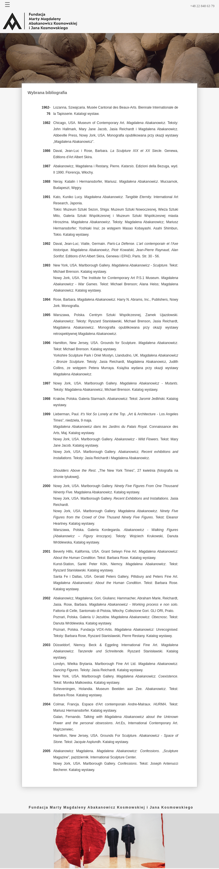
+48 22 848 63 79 (202, 6)
